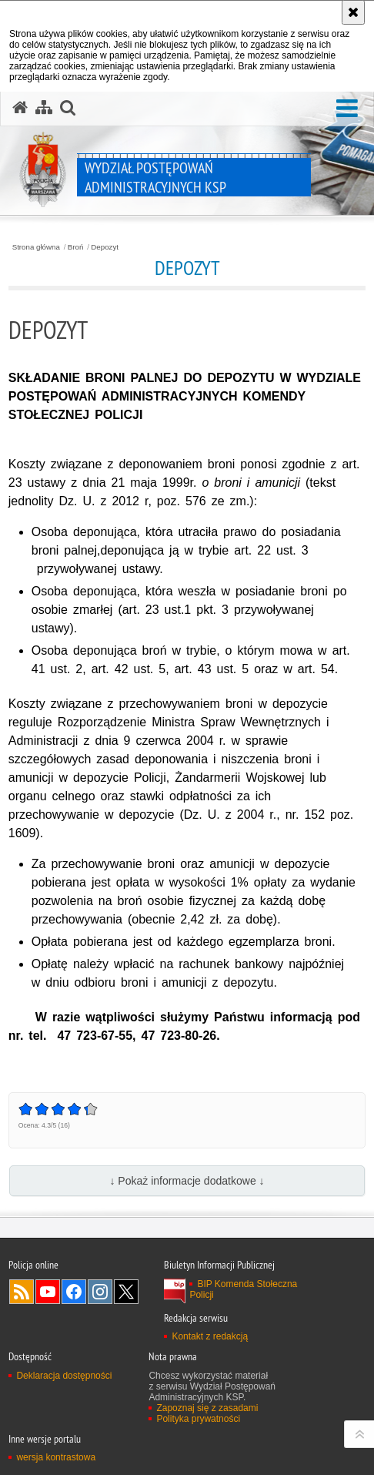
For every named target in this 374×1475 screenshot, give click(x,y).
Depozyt (105, 247)
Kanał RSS (21, 1291)
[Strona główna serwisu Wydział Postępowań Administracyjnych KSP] (20, 107)
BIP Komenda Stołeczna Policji (243, 1289)
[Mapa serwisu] (43, 107)
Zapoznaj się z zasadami (207, 1408)
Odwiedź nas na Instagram (100, 1291)
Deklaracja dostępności (64, 1375)
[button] (347, 109)
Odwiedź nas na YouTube (47, 1291)
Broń (76, 247)
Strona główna (36, 247)
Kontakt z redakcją (210, 1336)
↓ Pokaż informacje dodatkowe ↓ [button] (186, 1181)
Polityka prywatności (198, 1418)
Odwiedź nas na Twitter (126, 1291)
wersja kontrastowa (55, 1457)
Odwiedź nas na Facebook (74, 1291)
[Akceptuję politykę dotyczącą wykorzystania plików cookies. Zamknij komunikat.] (353, 12)
